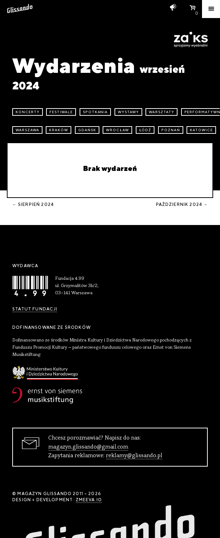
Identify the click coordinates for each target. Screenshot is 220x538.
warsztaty (161, 112)
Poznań (170, 130)
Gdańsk (87, 130)
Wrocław (117, 130)
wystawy (128, 112)
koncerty (27, 112)
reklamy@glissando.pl (134, 456)
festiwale (61, 112)
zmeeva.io (89, 499)
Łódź (145, 130)
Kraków (58, 130)
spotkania (95, 112)
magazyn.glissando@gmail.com (88, 447)
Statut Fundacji (34, 309)
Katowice (201, 130)
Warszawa (27, 130)
